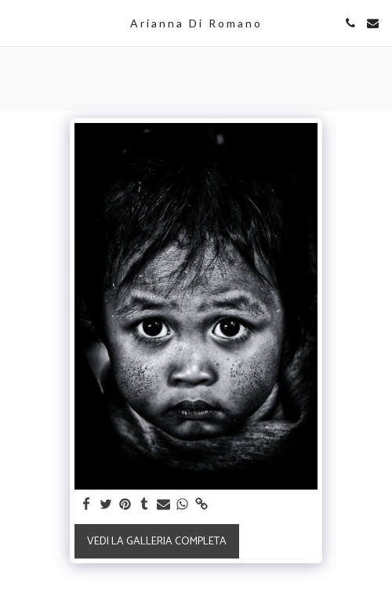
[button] (17, 22)
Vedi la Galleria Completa (157, 542)
